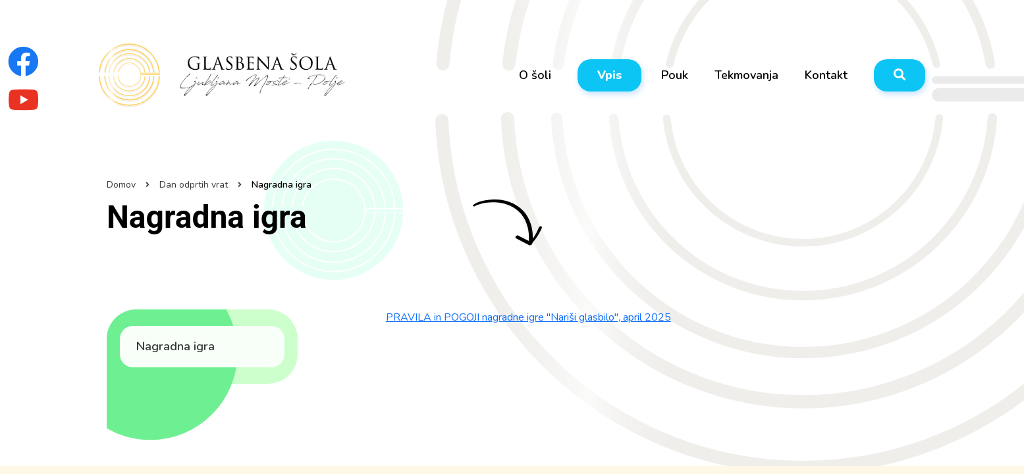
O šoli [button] (535, 75)
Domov (121, 184)
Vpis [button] (609, 75)
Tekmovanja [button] (746, 75)
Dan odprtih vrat (193, 184)
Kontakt (826, 75)
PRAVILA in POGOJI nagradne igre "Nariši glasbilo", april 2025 (528, 317)
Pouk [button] (674, 75)
